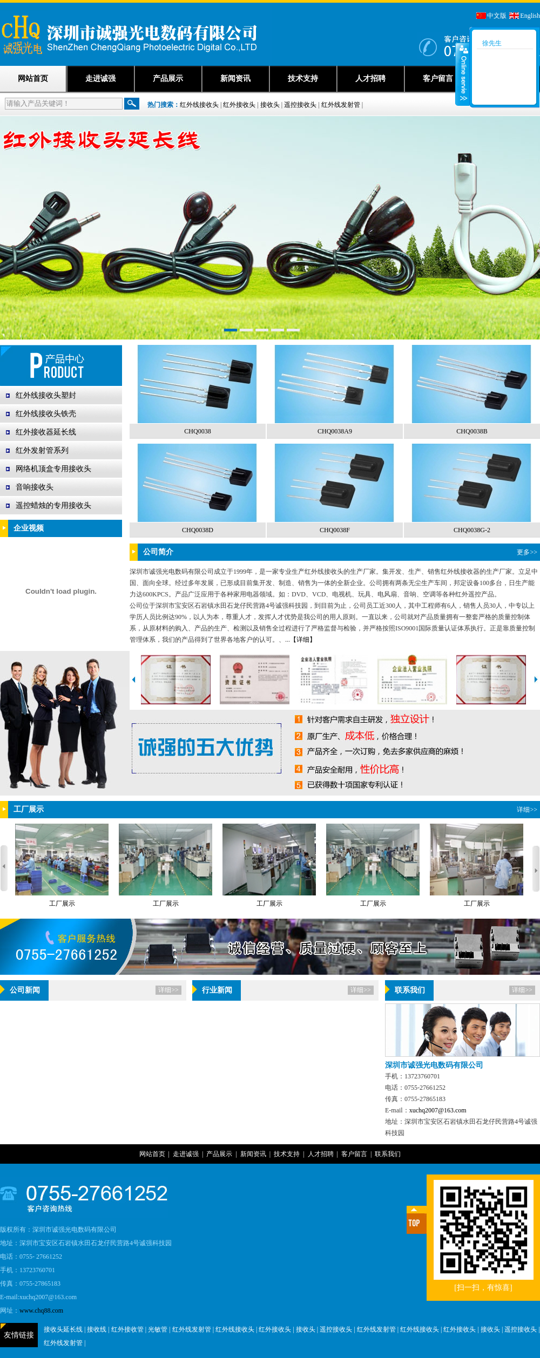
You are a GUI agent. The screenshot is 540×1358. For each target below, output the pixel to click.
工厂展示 (62, 903)
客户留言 (438, 78)
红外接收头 (239, 104)
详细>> (527, 809)
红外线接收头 (199, 104)
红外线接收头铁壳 (46, 414)
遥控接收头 (300, 104)
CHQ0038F (335, 530)
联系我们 (388, 1154)
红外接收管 (127, 1329)
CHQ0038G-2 (472, 530)
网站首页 (33, 78)
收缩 (462, 74)
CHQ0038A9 (335, 431)
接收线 (96, 1329)
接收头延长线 (63, 1329)
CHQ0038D (197, 530)
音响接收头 (34, 487)
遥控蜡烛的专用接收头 (53, 505)
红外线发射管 (340, 104)
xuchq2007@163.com (438, 1110)
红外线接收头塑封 (46, 395)
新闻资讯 (235, 78)
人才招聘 (370, 78)
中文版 (497, 15)
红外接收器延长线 (46, 432)
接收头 (270, 104)
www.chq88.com (41, 1310)
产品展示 (168, 78)
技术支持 (303, 78)
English (530, 15)
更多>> (527, 552)
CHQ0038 (197, 431)
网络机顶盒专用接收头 (53, 469)
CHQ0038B (471, 431)
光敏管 (157, 1329)
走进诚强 (100, 78)
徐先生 (492, 43)
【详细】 (303, 639)
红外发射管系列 (42, 450)
